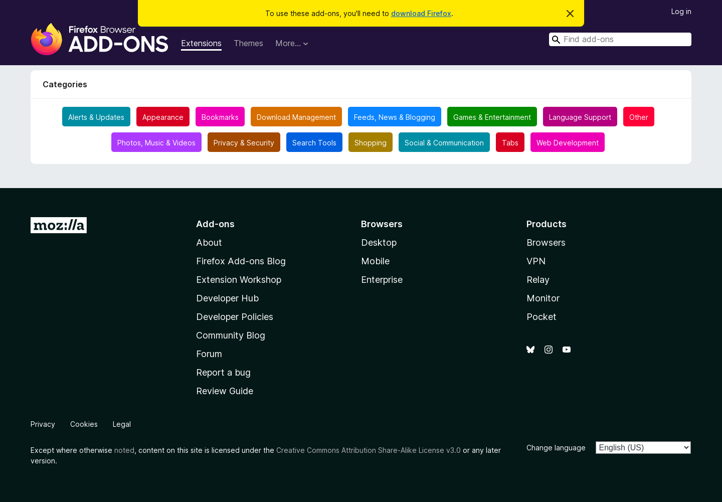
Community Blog (230, 335)
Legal (122, 424)
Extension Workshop (238, 279)
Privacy (43, 424)
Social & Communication (444, 142)
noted (124, 450)
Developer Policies (234, 316)
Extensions (201, 43)
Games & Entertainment (492, 117)
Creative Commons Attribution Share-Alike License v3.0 (368, 450)
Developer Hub (227, 298)
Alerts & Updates (96, 117)
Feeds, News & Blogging (394, 117)
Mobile (375, 261)
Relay (538, 279)
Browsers (546, 242)
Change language (556, 447)
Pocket (541, 316)
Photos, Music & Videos (156, 142)
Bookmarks (220, 117)
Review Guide (224, 391)
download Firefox (421, 13)
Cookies (84, 424)
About (209, 242)
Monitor (543, 298)
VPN (536, 261)
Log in (681, 11)
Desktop (379, 242)
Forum (209, 354)
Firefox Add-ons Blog (241, 261)
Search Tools (314, 142)
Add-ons (215, 224)
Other (638, 117)
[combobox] (620, 39)
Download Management (296, 117)
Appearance (163, 117)
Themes (248, 43)
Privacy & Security (244, 142)
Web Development (567, 142)
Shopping (370, 142)
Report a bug (223, 372)
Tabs (510, 142)
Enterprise (382, 279)
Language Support (580, 117)
